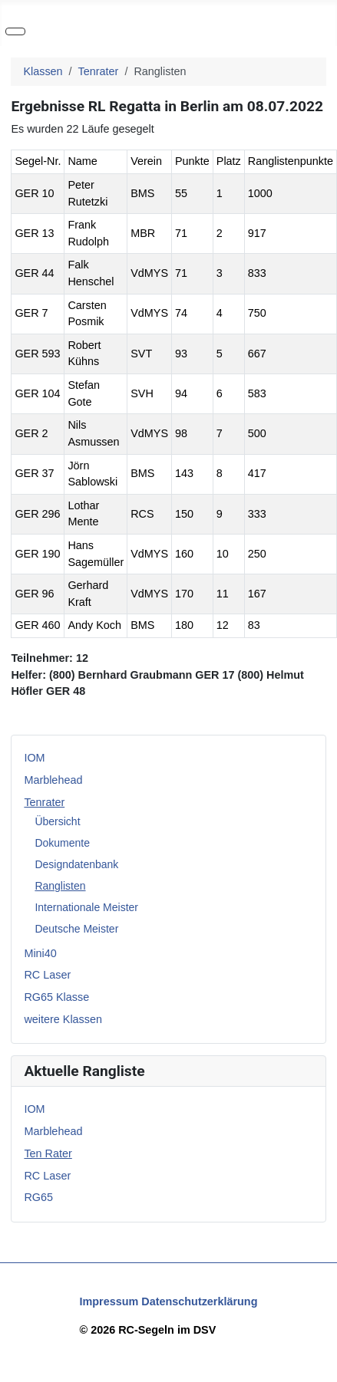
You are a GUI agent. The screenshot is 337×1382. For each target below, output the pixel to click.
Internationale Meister (86, 907)
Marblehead (53, 780)
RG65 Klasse (56, 997)
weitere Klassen (63, 1019)
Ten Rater (47, 1153)
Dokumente (62, 843)
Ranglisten (60, 886)
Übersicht (57, 821)
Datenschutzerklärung (199, 1301)
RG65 (38, 1197)
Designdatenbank (76, 864)
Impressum (109, 1301)
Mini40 (40, 953)
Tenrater (44, 802)
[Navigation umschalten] (15, 31)
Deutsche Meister (76, 929)
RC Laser (47, 975)
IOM (34, 758)
